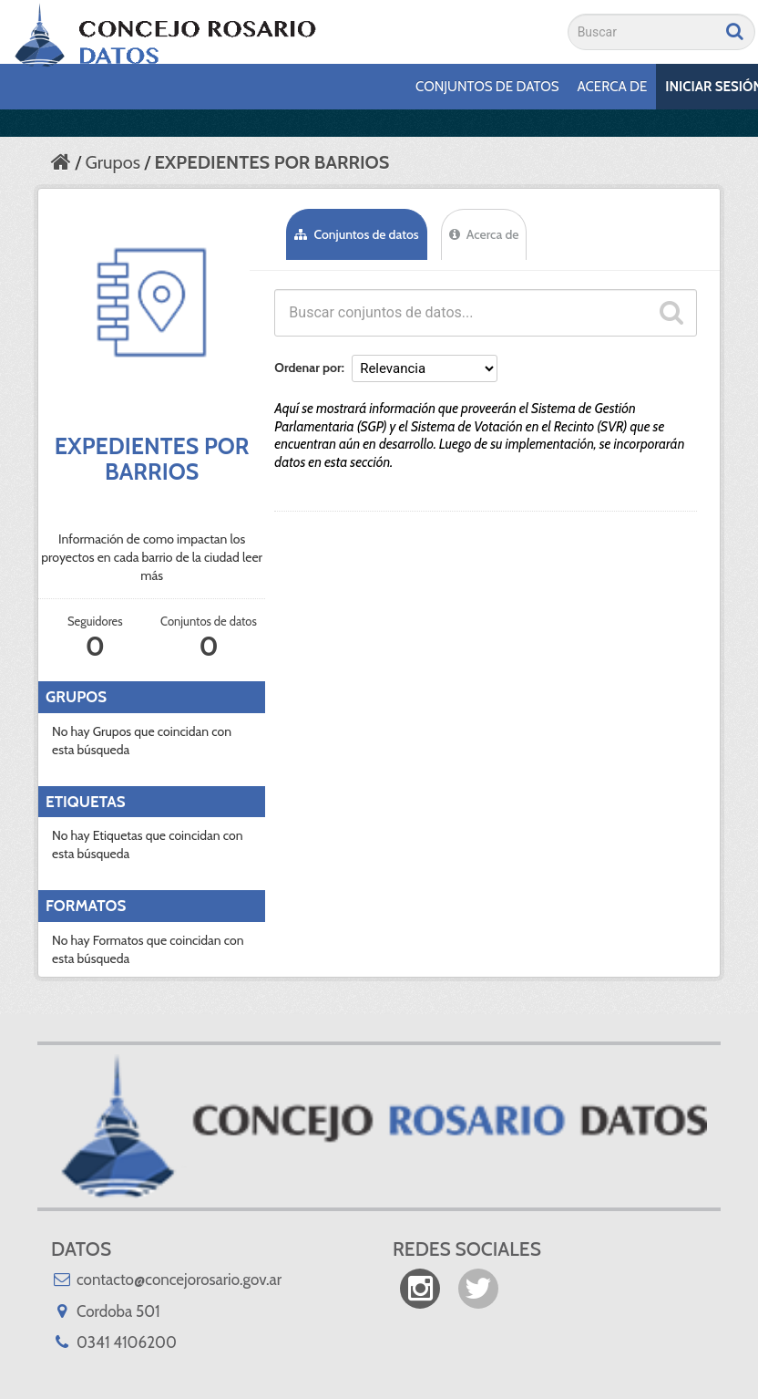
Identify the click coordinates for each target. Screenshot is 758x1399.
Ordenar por (307, 367)
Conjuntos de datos (486, 86)
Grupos (112, 162)
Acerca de (613, 86)
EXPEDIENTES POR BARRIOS (271, 162)
